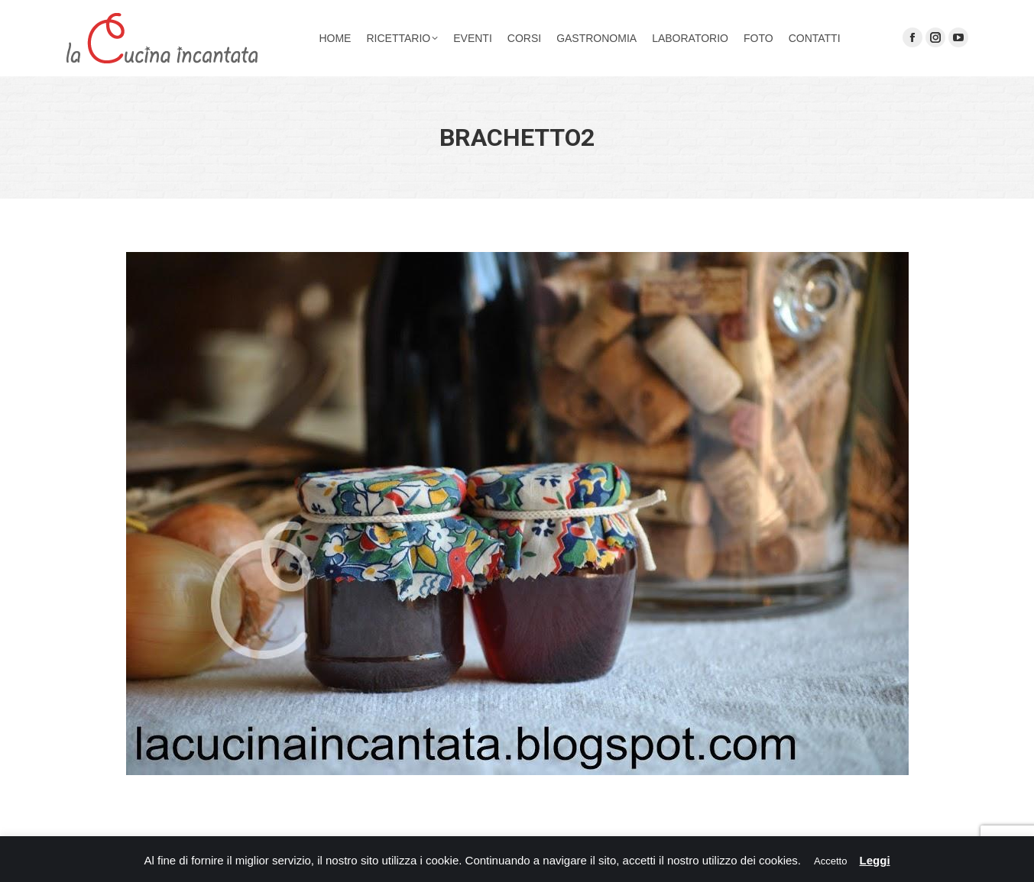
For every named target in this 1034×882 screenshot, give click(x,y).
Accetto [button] (830, 861)
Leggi (875, 860)
